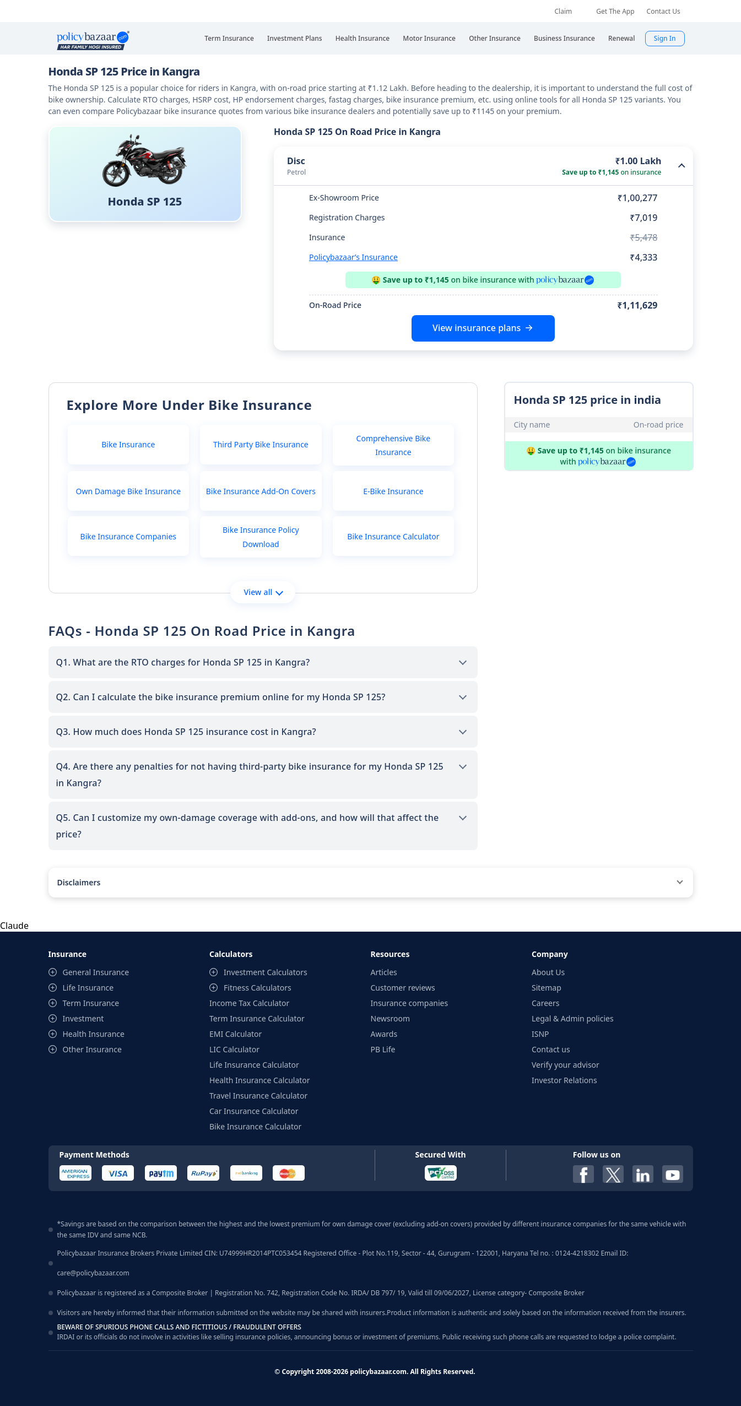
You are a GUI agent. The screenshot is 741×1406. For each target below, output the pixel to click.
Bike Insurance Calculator (393, 536)
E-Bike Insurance (393, 491)
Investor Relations (564, 1080)
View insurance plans (476, 328)
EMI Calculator (235, 1034)
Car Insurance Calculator (254, 1111)
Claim (563, 11)
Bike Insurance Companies (128, 536)
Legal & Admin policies (573, 1018)
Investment (83, 1018)
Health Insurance (94, 1034)
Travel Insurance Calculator (258, 1095)
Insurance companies (409, 1003)
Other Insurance (92, 1049)
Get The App (615, 11)
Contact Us (663, 11)
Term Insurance (91, 1003)
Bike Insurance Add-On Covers (261, 491)
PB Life (383, 1049)
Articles (384, 972)
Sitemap (546, 987)
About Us (548, 972)
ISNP (540, 1034)
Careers (545, 1003)
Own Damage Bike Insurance (128, 491)
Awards (384, 1034)
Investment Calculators (265, 972)
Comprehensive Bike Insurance (393, 445)
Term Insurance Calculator (257, 1018)
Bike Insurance (128, 444)
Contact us (551, 1049)
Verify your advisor (565, 1064)
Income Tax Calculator (249, 1003)
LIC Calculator (234, 1049)
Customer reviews (403, 987)
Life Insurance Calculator (254, 1064)
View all (263, 592)
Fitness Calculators (257, 987)
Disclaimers (79, 882)
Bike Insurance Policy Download (261, 536)
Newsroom (390, 1018)
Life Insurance (88, 987)
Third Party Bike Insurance (261, 444)
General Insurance (96, 972)
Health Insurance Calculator (259, 1080)
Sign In (665, 38)
